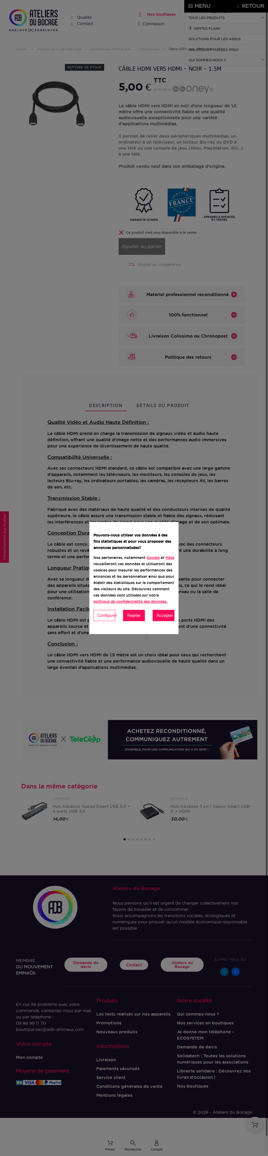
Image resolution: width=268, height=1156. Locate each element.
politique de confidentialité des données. (130, 601)
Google (153, 558)
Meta (169, 558)
